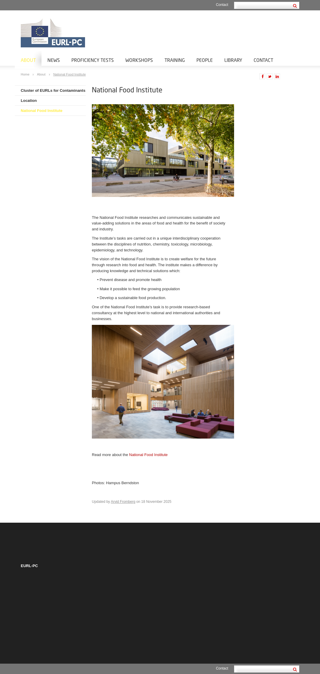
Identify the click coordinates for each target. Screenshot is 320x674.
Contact (222, 5)
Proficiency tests (92, 60)
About (28, 60)
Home (25, 74)
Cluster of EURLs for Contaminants (53, 90)
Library (233, 60)
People (204, 60)
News (53, 60)
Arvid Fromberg (123, 502)
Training (174, 60)
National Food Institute (69, 74)
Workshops (139, 60)
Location (29, 100)
